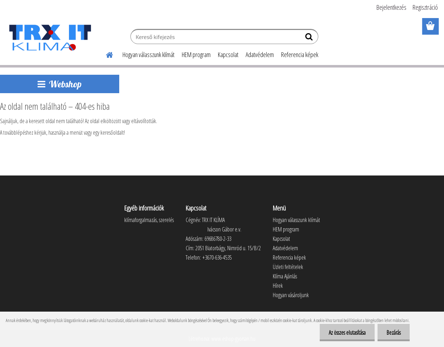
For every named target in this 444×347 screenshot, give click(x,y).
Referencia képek (299, 54)
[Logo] (49, 37)
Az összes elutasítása (347, 333)
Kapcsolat (228, 54)
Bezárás (394, 333)
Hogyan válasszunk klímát (148, 54)
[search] (310, 38)
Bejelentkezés (391, 7)
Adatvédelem (260, 54)
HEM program (196, 54)
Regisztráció (425, 7)
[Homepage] (105, 53)
